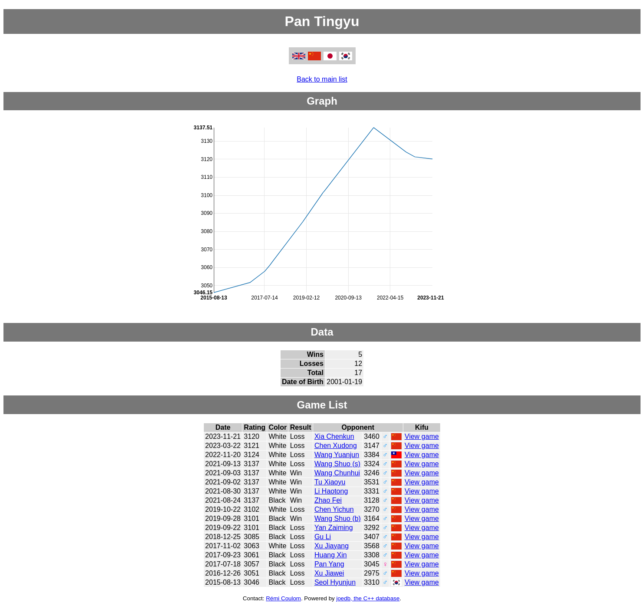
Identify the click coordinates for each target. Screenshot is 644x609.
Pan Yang (329, 564)
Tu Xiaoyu (329, 482)
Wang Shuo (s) (337, 463)
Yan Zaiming (333, 527)
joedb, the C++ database (367, 598)
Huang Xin (330, 555)
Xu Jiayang (331, 546)
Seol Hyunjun (335, 582)
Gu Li (322, 536)
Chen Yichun (334, 509)
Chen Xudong (335, 445)
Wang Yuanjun (336, 454)
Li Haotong (331, 491)
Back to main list (322, 79)
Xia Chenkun (334, 436)
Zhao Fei (328, 500)
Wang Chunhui (337, 473)
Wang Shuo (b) (337, 518)
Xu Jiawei (329, 573)
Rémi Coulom (283, 598)
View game (422, 436)
